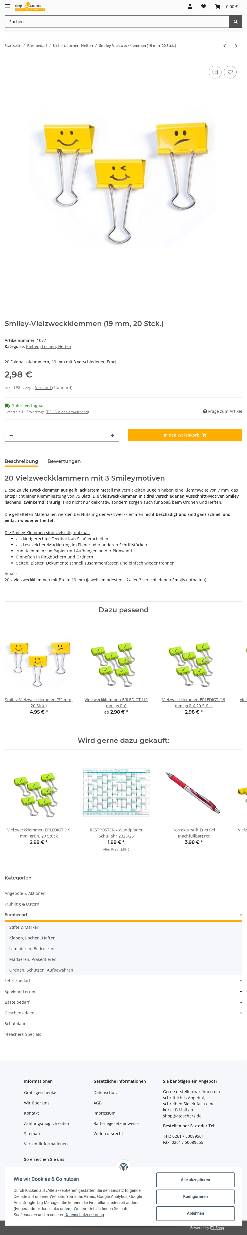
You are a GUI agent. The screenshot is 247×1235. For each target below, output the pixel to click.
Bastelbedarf (17, 1002)
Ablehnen (194, 1213)
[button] (190, 6)
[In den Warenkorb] (185, 435)
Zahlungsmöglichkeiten (46, 1123)
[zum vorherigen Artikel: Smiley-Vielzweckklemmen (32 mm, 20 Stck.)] (224, 45)
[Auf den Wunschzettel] (230, 72)
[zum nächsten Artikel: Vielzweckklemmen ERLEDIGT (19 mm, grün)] (236, 45)
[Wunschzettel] (204, 6)
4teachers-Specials (23, 1034)
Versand (43, 387)
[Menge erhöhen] (112, 435)
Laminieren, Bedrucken (31, 948)
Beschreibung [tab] (21, 461)
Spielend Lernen (20, 991)
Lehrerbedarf (17, 980)
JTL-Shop (217, 1227)
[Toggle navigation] (7, 3)
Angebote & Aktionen (25, 893)
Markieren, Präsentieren (32, 959)
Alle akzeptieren (194, 1179)
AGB (98, 1103)
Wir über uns (37, 1103)
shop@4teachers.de (182, 1116)
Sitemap (32, 1133)
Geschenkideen (19, 1013)
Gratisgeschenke (40, 1092)
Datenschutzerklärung (85, 1214)
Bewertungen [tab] (64, 461)
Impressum (105, 1113)
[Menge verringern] (11, 435)
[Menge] (61, 435)
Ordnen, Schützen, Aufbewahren (41, 970)
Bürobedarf (16, 914)
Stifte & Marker (24, 927)
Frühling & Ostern (22, 904)
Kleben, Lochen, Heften (48, 346)
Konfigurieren (194, 1196)
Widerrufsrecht (108, 1133)
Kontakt (31, 1113)
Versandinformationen (46, 1143)
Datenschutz (106, 1092)
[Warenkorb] (226, 6)
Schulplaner (16, 1023)
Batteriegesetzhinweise (116, 1123)
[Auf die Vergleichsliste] (215, 72)
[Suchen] (117, 21)
